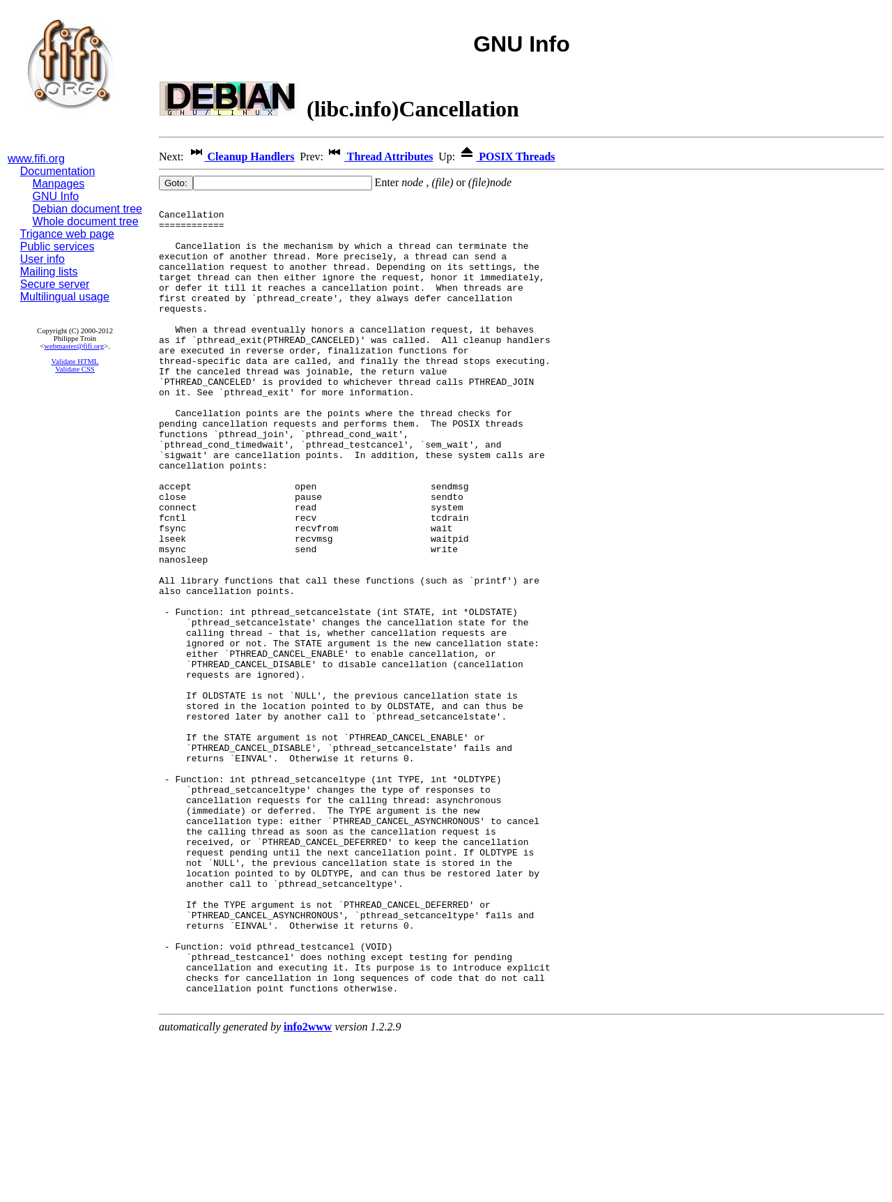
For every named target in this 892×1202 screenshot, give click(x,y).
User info (42, 259)
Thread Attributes (379, 156)
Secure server (55, 284)
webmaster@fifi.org (74, 346)
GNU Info (56, 196)
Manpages (59, 184)
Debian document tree (87, 209)
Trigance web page (67, 234)
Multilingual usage (64, 297)
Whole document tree (86, 221)
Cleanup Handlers (241, 156)
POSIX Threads (506, 156)
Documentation (57, 171)
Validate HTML (75, 361)
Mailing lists (49, 271)
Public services (57, 246)
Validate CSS (75, 369)
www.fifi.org (36, 159)
